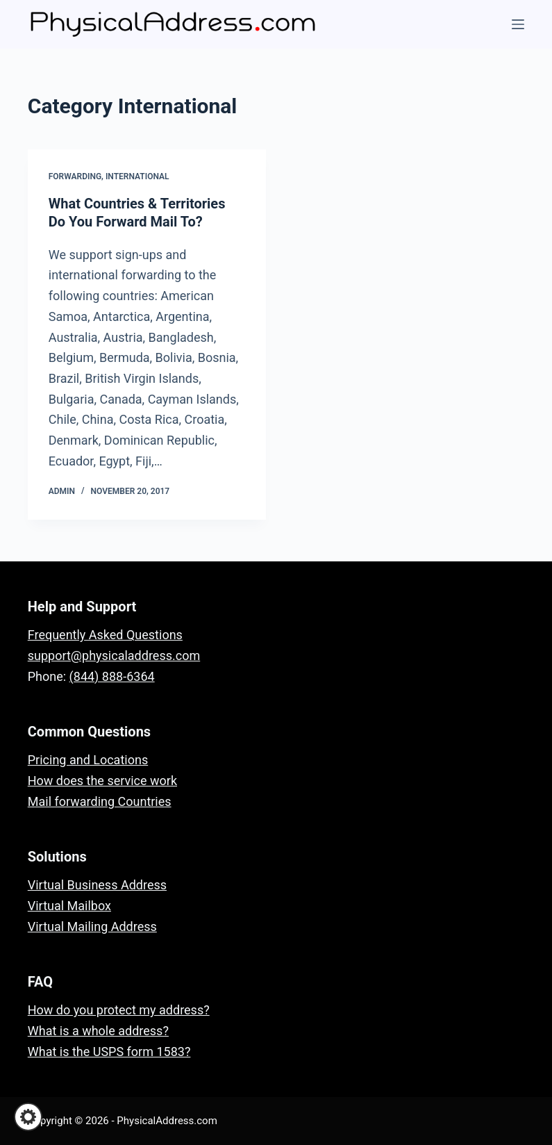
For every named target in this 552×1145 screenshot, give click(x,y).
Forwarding (75, 176)
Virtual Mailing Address (92, 926)
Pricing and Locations (88, 759)
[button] (28, 1117)
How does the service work (102, 780)
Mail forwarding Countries (100, 801)
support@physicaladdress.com (114, 655)
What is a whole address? (98, 1030)
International (137, 176)
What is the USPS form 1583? (109, 1051)
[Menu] (518, 24)
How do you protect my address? (119, 1010)
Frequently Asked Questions (105, 634)
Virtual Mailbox (69, 905)
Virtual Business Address (97, 885)
